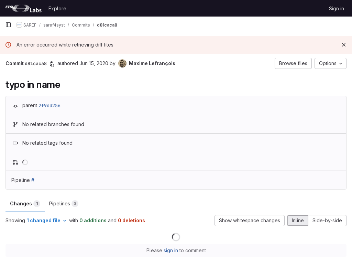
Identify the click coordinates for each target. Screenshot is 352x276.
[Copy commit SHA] (52, 64)
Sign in (336, 8)
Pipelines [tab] (63, 203)
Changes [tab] (25, 203)
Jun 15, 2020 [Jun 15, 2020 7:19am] (93, 63)
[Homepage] (23, 8)
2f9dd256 (49, 105)
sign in (171, 250)
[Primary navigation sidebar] (8, 24)
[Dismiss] (344, 45)
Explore (57, 8)
